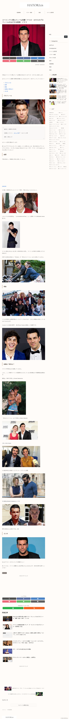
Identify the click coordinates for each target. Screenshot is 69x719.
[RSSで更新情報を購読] (25, 606)
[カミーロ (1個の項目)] (52, 159)
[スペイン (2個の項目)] (63, 147)
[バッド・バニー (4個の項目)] (53, 130)
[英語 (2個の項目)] (64, 143)
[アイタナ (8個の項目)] (52, 118)
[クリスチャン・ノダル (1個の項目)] (54, 153)
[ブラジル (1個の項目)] (52, 157)
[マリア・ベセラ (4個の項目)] (63, 134)
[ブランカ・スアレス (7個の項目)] (62, 118)
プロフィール (8, 80)
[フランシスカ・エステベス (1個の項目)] (58, 165)
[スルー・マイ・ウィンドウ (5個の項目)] (54, 124)
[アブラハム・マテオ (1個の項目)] (62, 163)
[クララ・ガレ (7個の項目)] (53, 120)
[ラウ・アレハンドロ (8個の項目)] (63, 116)
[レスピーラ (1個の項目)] (53, 161)
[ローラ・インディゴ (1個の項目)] (62, 159)
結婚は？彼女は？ (9, 86)
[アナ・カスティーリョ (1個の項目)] (62, 169)
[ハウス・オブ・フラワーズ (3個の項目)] (58, 140)
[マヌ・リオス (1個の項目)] (53, 163)
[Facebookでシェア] (12, 58)
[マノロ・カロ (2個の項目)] (63, 142)
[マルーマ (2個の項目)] (52, 143)
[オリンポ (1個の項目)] (58, 155)
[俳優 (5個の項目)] (64, 128)
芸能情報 (4, 570)
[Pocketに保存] (27, 58)
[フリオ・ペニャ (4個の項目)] (63, 132)
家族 (6, 84)
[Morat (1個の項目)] (65, 167)
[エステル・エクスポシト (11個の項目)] (55, 114)
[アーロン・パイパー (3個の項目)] (54, 136)
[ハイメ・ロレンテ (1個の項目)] (62, 161)
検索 (50, 34)
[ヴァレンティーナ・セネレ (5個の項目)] (58, 126)
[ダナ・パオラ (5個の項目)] (64, 124)
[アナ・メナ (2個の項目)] (63, 145)
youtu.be (4, 183)
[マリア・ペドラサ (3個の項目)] (53, 138)
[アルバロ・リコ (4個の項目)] (62, 130)
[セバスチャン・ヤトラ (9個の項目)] (54, 116)
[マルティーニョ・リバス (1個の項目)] (61, 157)
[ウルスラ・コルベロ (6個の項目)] (62, 120)
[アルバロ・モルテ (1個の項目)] (53, 169)
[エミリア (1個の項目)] (64, 155)
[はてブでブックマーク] (20, 58)
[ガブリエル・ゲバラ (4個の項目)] (54, 134)
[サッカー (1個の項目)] (60, 167)
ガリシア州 (16, 130)
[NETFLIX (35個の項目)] (53, 113)
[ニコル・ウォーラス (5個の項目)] (55, 128)
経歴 (6, 82)
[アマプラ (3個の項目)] (63, 136)
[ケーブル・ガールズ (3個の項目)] (62, 138)
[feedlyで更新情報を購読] (22, 606)
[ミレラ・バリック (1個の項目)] (53, 167)
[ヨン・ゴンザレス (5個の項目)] (62, 122)
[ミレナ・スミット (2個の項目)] (54, 145)
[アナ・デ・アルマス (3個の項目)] (54, 142)
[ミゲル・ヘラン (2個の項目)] (62, 149)
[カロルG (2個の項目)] (59, 143)
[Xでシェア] (5, 58)
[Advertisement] (23, 67)
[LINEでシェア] (34, 58)
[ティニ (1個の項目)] (52, 155)
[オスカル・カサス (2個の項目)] (54, 147)
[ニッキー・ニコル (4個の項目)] (54, 132)
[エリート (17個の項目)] (62, 113)
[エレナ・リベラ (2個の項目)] (54, 151)
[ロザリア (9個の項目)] (64, 114)
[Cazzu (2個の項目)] (63, 151)
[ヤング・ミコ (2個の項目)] (53, 149)
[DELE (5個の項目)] (52, 122)
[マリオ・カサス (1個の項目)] (63, 153)
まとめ (6, 88)
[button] (41, 58)
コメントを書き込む (23, 704)
